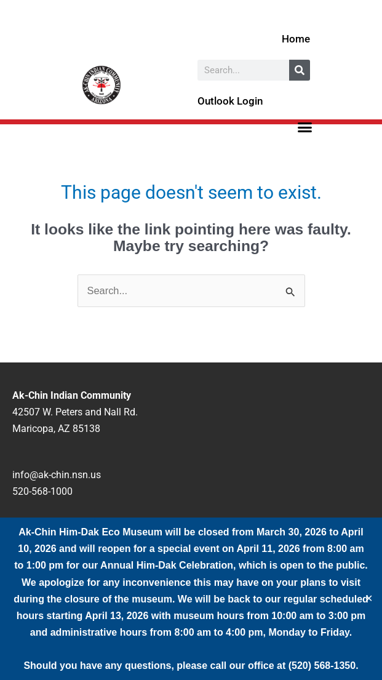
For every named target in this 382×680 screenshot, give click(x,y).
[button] (304, 127)
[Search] (299, 70)
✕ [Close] (369, 599)
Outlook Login (230, 101)
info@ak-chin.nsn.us (56, 475)
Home (296, 39)
